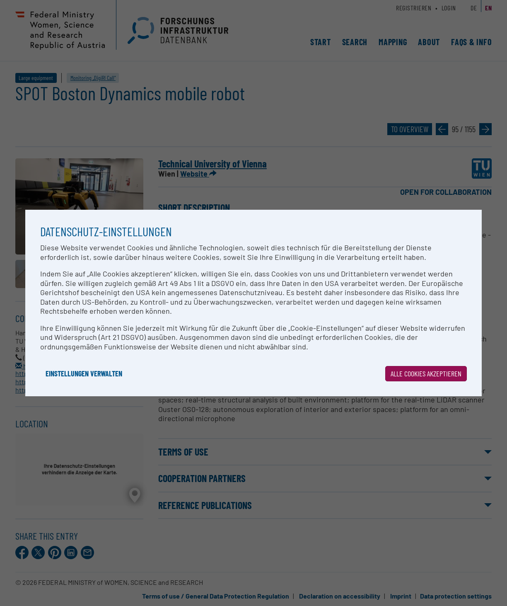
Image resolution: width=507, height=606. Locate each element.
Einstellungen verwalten (84, 373)
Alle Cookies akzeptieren (426, 373)
